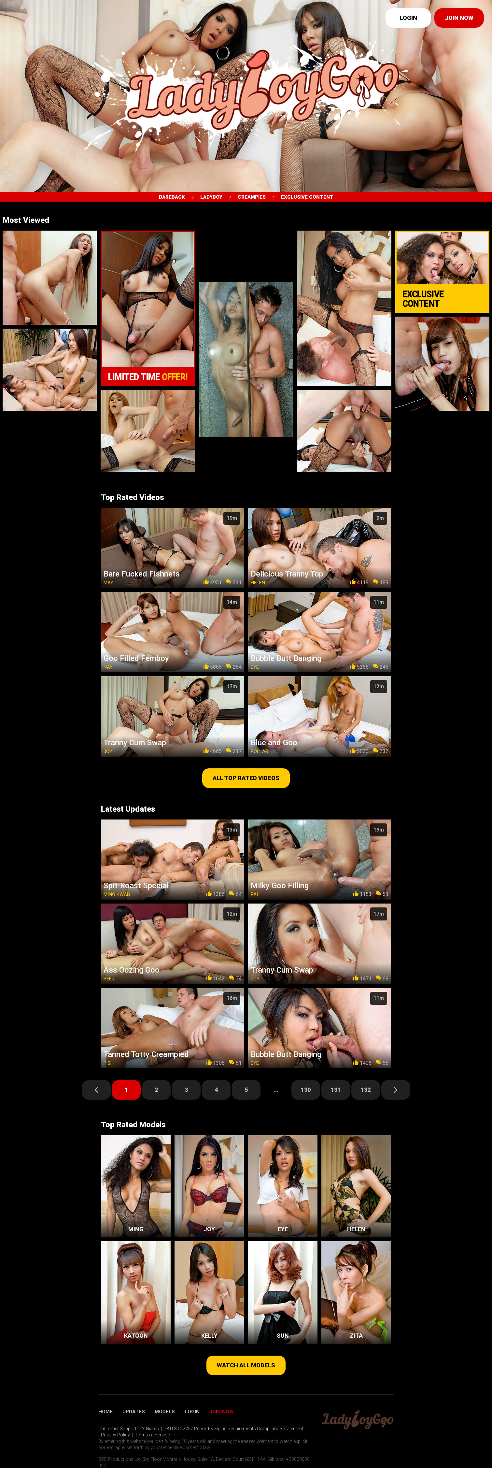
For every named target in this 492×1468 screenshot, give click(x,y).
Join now (459, 17)
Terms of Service (152, 1434)
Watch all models (246, 1365)
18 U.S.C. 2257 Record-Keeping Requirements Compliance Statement (233, 1428)
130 (306, 1089)
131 (336, 1089)
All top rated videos (246, 778)
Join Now (221, 1411)
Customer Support (117, 1428)
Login (408, 17)
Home (105, 1411)
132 (366, 1089)
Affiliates (150, 1428)
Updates (133, 1411)
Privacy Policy (115, 1434)
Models (165, 1411)
